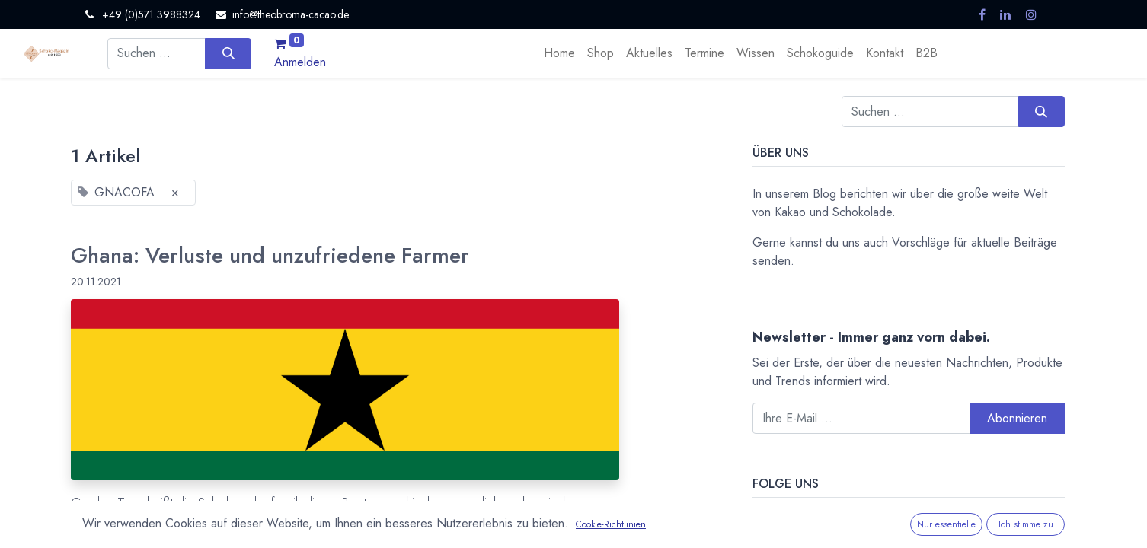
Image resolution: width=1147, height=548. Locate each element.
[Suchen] (228, 53)
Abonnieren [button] (1017, 418)
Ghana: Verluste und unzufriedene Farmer (270, 256)
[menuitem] (559, 53)
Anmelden (300, 62)
